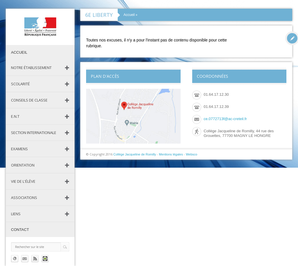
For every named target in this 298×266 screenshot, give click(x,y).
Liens (16, 213)
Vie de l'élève (23, 181)
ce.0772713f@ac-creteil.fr (225, 119)
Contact (20, 229)
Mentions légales (171, 154)
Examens (19, 148)
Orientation (22, 165)
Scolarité (20, 83)
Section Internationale (33, 132)
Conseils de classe (29, 100)
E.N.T (15, 116)
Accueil (19, 52)
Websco (191, 154)
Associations (24, 197)
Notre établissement (31, 67)
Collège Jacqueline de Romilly (134, 154)
